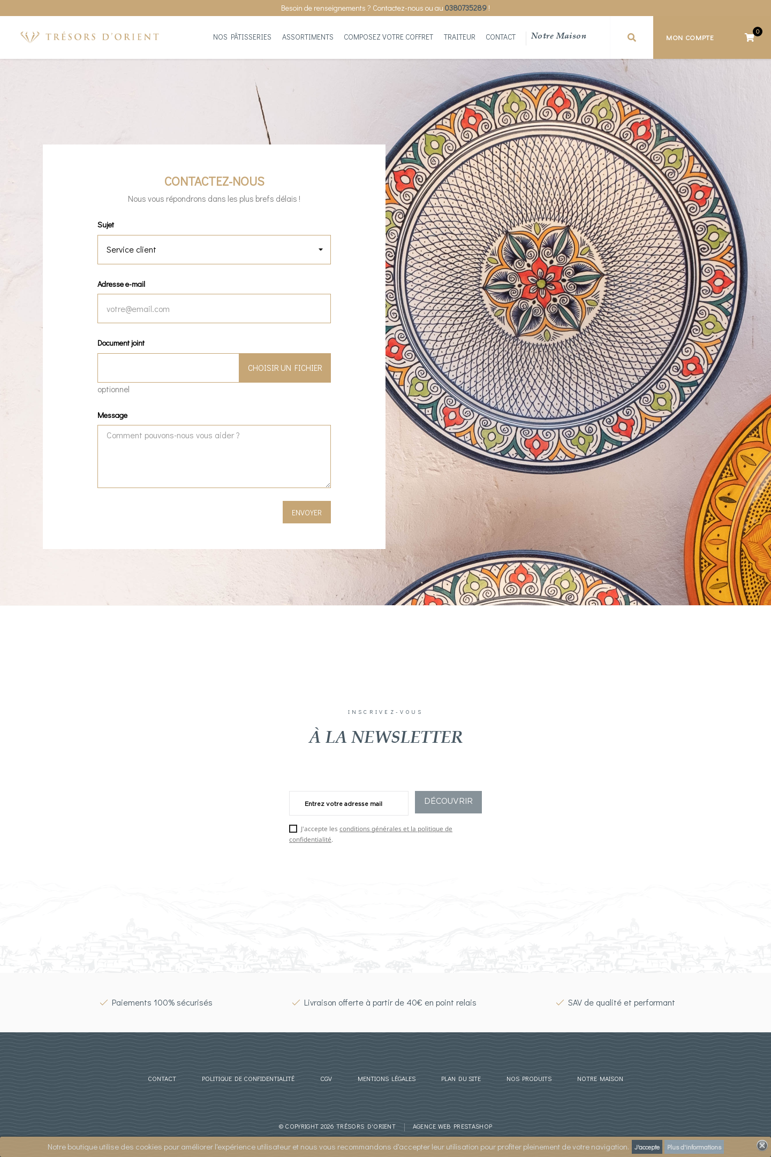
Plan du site (461, 1078)
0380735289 (466, 8)
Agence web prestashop (453, 1126)
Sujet (105, 224)
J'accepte (647, 1147)
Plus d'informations (694, 1147)
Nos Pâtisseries (242, 37)
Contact (501, 37)
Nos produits (529, 1078)
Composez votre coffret (388, 37)
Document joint (121, 343)
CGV (326, 1078)
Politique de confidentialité (248, 1078)
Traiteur (459, 37)
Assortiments (308, 37)
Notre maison (558, 37)
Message (112, 415)
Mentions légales (386, 1078)
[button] (631, 37)
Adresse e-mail (121, 284)
